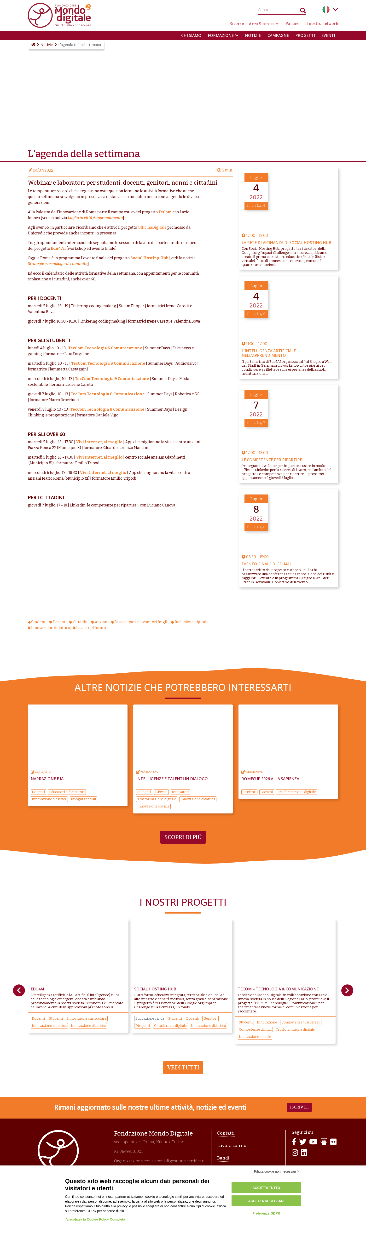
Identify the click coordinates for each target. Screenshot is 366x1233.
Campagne (278, 35)
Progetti (305, 35)
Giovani (161, 792)
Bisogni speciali (83, 799)
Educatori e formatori (67, 792)
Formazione (221, 35)
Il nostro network (321, 23)
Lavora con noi (232, 1145)
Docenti (60, 622)
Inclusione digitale (192, 622)
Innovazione (267, 1022)
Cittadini (81, 622)
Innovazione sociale (153, 806)
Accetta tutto (266, 1188)
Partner (292, 23)
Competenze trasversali (300, 1022)
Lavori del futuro (91, 627)
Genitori (210, 1019)
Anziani (102, 622)
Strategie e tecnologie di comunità (57, 263)
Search (303, 12)
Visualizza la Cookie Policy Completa (95, 1219)
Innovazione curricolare (86, 1019)
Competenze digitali (255, 1030)
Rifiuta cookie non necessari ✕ (277, 1171)
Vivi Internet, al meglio (99, 442)
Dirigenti (142, 1026)
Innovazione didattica (50, 627)
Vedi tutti (183, 1067)
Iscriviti (299, 1107)
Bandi (223, 1158)
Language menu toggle (335, 9)
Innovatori (180, 792)
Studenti (39, 622)
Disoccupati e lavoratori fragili (141, 622)
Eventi (328, 35)
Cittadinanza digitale (170, 1026)
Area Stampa (261, 24)
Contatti (226, 1133)
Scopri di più (183, 837)
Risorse (236, 23)
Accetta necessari (266, 1201)
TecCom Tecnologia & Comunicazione (105, 348)
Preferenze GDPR (266, 1213)
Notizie (253, 35)
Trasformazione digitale (156, 799)
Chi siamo (191, 35)
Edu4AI (58, 248)
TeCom (165, 212)
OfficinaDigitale (152, 227)
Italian (326, 9)
